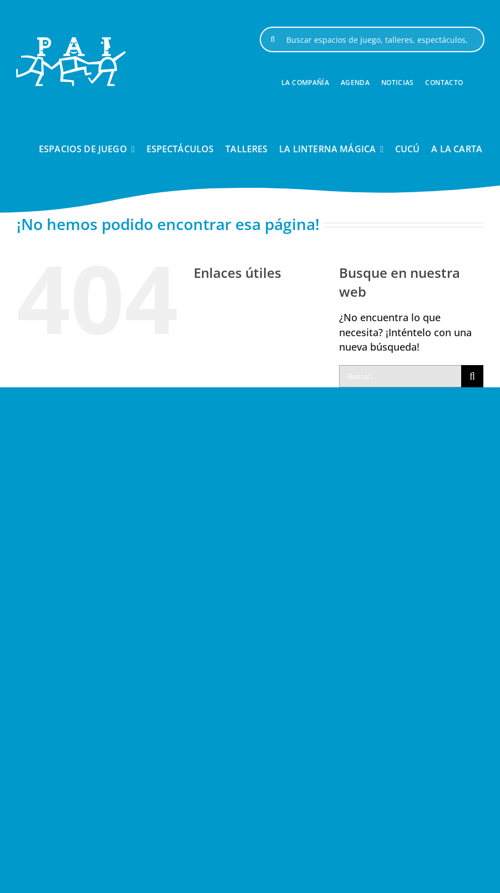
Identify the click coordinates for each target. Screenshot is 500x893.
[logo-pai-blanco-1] (71, 41)
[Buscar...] (400, 376)
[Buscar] (272, 39)
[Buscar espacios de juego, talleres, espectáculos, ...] (372, 39)
